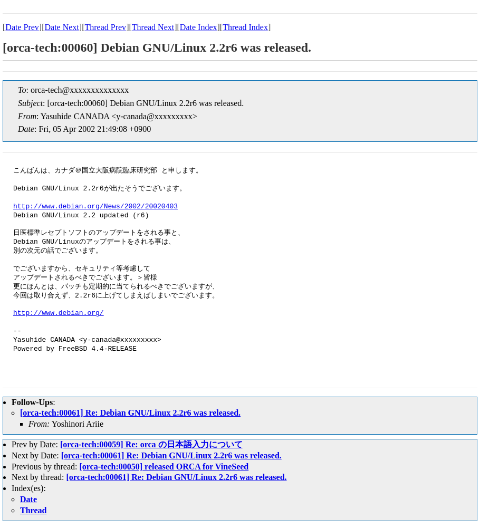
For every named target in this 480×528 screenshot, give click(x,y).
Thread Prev (105, 27)
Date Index (198, 27)
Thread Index (245, 27)
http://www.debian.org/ (58, 313)
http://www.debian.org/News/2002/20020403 (95, 207)
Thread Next (153, 27)
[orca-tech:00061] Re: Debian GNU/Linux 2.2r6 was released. (130, 412)
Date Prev (22, 27)
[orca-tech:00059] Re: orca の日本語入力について (151, 444)
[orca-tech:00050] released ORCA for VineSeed (163, 466)
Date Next (62, 27)
